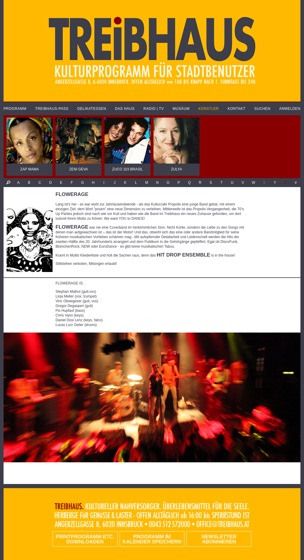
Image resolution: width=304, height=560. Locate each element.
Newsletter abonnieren (219, 539)
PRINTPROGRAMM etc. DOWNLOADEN (85, 539)
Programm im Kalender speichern (152, 539)
